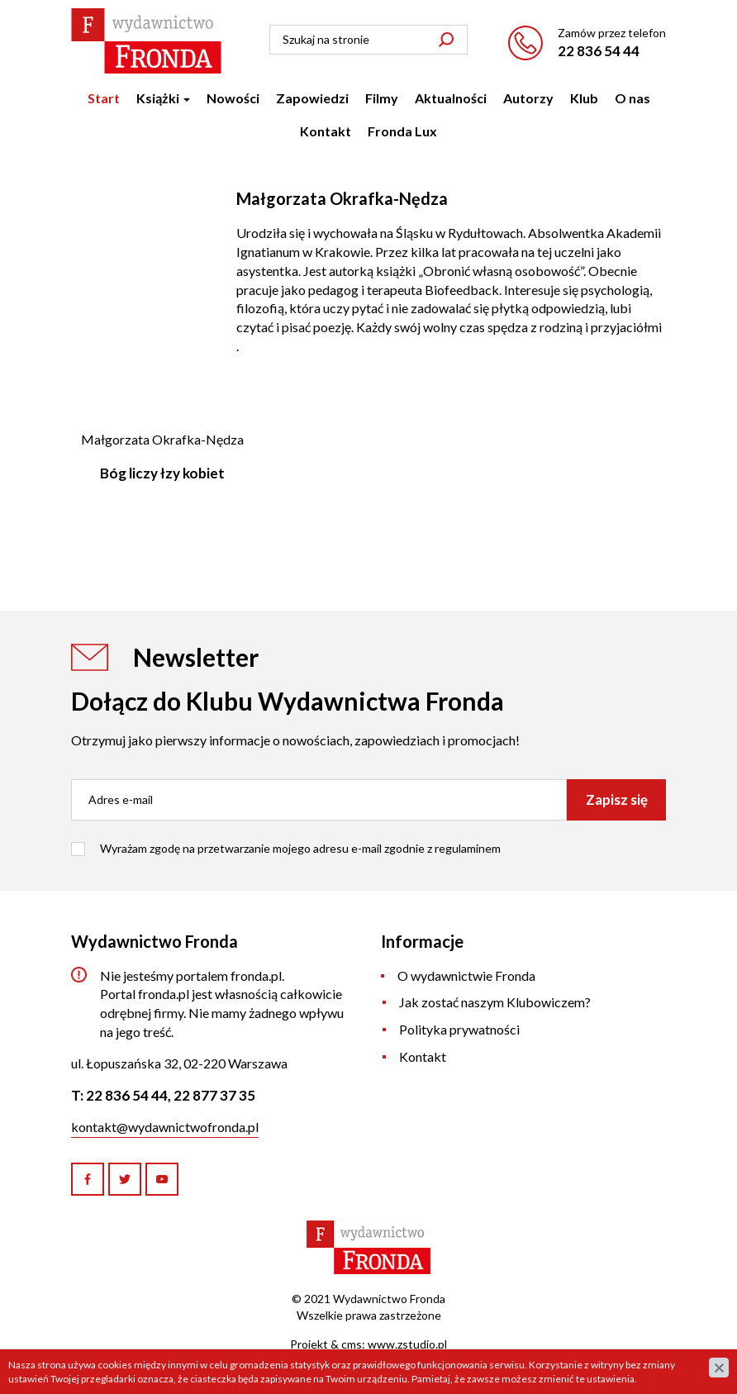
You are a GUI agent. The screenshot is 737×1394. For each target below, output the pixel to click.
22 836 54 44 (599, 50)
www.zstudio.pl (407, 1344)
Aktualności (451, 98)
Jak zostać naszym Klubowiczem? (495, 1002)
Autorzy (528, 98)
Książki (163, 98)
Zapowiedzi (312, 98)
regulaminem (468, 848)
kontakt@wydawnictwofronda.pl (165, 1127)
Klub (584, 98)
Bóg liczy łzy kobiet (162, 473)
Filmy (381, 98)
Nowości (233, 98)
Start (104, 98)
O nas (632, 98)
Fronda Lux (402, 131)
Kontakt (325, 131)
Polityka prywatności (459, 1029)
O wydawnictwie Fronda (466, 975)
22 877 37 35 (214, 1095)
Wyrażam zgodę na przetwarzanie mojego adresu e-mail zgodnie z (300, 848)
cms (351, 1344)
